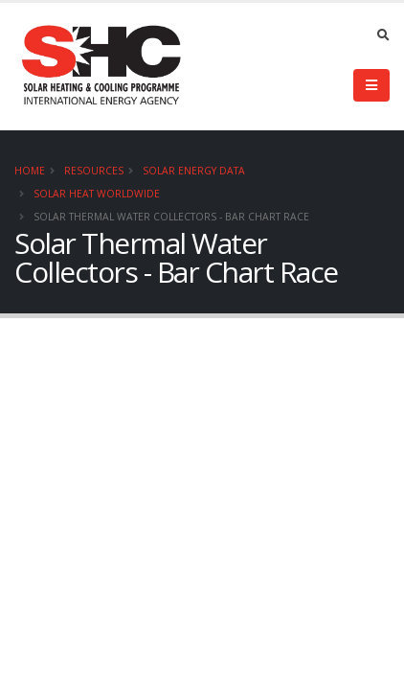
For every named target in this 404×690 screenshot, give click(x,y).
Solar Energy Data (194, 170)
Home (29, 170)
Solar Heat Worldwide (97, 193)
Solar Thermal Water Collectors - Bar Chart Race (171, 216)
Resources (93, 170)
